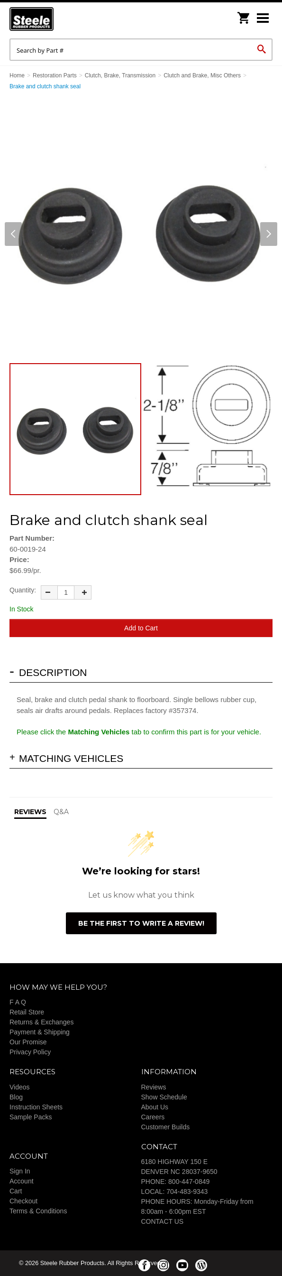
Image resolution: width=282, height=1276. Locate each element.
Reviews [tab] (30, 811)
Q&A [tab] (61, 811)
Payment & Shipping (39, 1032)
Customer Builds (165, 1127)
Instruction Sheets (36, 1107)
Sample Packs (30, 1117)
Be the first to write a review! (141, 923)
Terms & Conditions (38, 1211)
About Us (155, 1107)
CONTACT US (162, 1221)
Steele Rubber (56, 19)
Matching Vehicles (71, 758)
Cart (15, 1191)
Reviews (153, 1087)
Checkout (23, 1201)
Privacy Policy (30, 1052)
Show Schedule (164, 1097)
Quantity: (22, 590)
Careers (153, 1117)
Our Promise (28, 1042)
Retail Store (26, 1012)
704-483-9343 (187, 1191)
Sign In (19, 1171)
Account (21, 1181)
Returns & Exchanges (41, 1022)
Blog (16, 1097)
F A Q (17, 1002)
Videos (19, 1087)
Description (53, 672)
